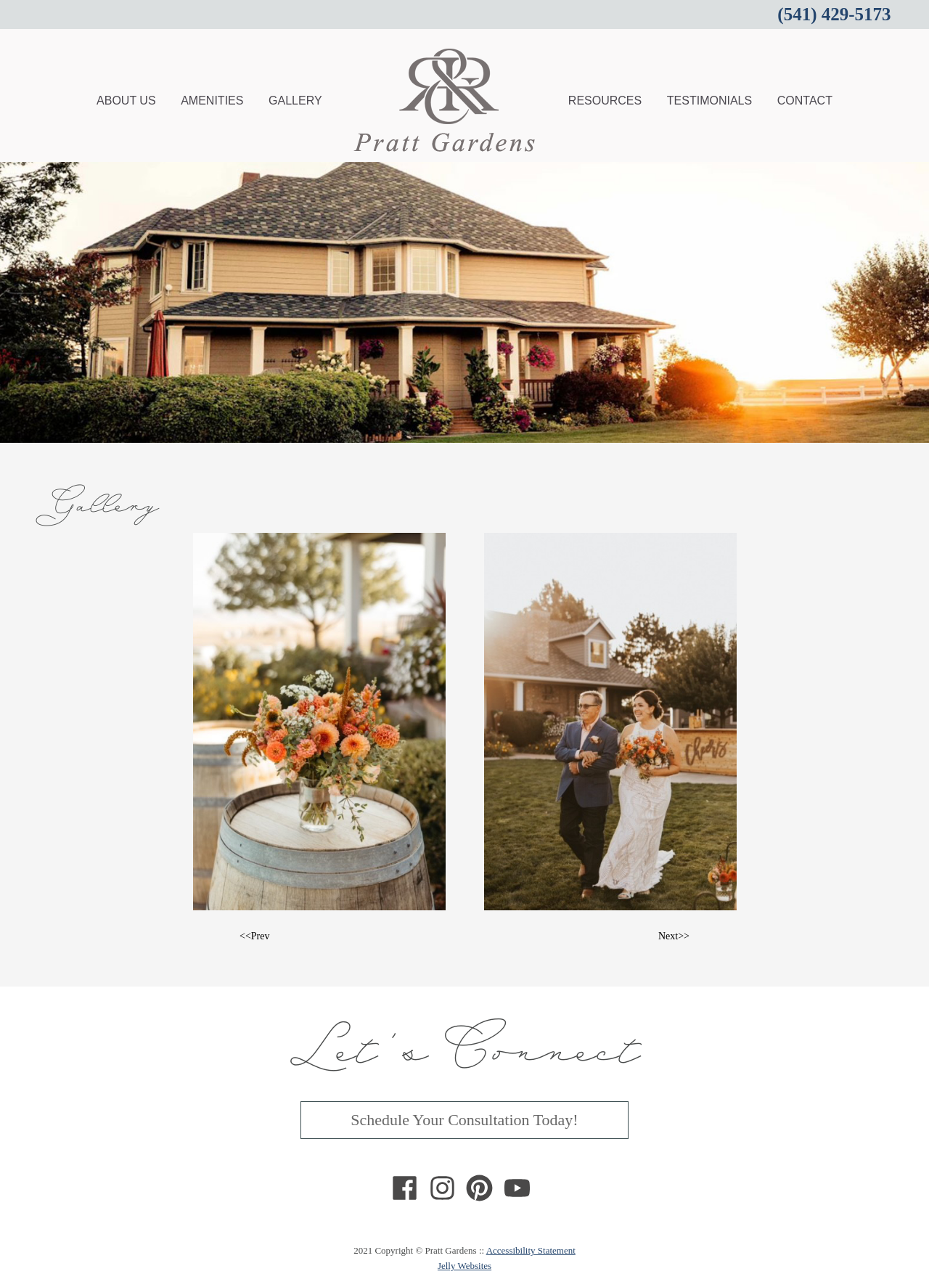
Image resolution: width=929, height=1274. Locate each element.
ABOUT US (126, 100)
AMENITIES (212, 100)
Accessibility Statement (531, 1250)
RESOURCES (605, 100)
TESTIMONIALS (709, 100)
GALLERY (295, 100)
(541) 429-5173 (834, 14)
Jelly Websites (464, 1265)
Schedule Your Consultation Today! (464, 1120)
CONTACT (804, 100)
